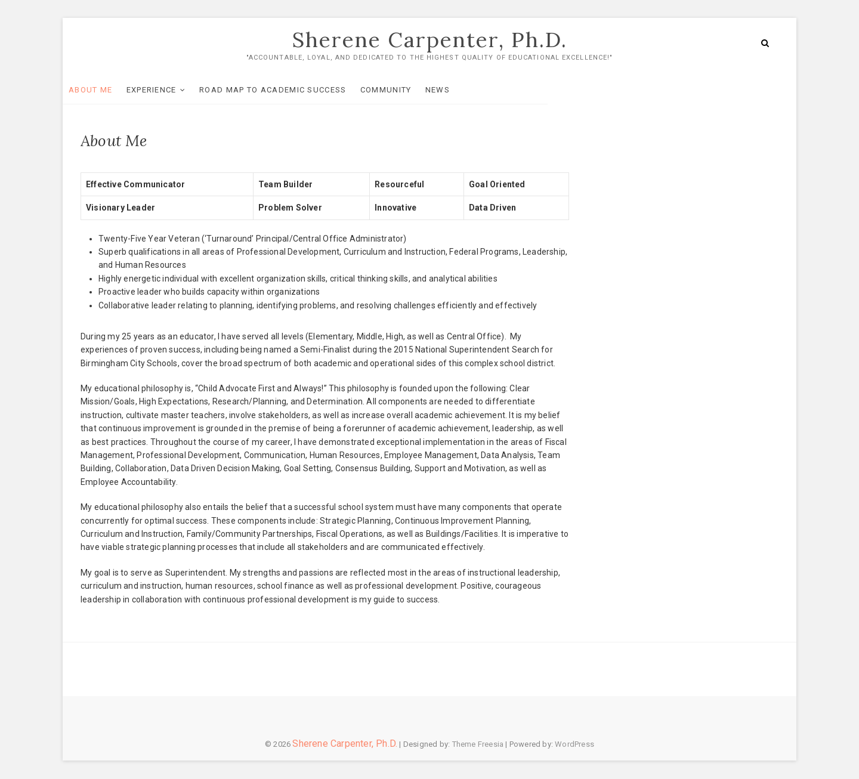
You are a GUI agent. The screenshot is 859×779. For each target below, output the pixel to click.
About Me (108, 86)
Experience (169, 86)
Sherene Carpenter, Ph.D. (429, 40)
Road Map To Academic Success (290, 86)
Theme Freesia (478, 744)
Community (404, 86)
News (455, 86)
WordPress (574, 744)
